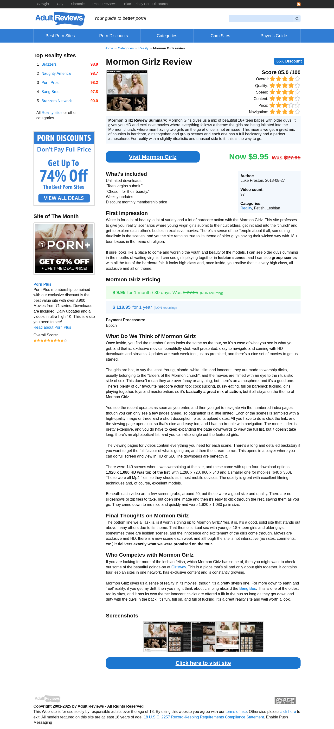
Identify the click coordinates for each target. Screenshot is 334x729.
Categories (126, 48)
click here (288, 712)
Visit (152, 157)
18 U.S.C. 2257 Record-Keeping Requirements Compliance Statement (204, 717)
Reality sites (52, 113)
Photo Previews (104, 4)
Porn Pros (49, 83)
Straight (43, 4)
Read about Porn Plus (52, 327)
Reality (143, 48)
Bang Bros (50, 92)
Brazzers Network (56, 101)
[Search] (261, 18)
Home (108, 48)
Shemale (78, 4)
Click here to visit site (203, 663)
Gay (60, 4)
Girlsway (178, 567)
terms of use (236, 712)
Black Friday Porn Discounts (146, 4)
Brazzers (49, 64)
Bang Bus (247, 588)
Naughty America (56, 73)
